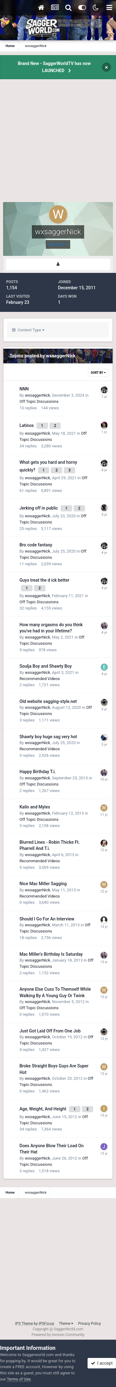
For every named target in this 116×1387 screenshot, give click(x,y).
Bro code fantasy (35, 544)
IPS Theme (24, 1323)
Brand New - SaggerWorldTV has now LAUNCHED (54, 67)
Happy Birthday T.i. (37, 771)
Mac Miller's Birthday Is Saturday (51, 954)
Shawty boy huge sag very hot (48, 736)
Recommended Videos (39, 678)
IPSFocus (46, 1323)
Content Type (28, 330)
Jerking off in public (39, 508)
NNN (24, 388)
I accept (102, 1363)
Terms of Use (19, 1379)
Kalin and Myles (34, 806)
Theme (66, 1323)
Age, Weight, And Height (43, 1108)
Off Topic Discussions (38, 401)
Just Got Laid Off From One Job (50, 1030)
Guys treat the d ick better (44, 580)
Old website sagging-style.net (48, 701)
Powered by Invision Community (58, 1335)
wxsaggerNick (37, 395)
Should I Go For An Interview (46, 918)
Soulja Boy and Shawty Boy (45, 666)
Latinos (27, 425)
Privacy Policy (89, 1323)
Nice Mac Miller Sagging (43, 883)
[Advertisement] (58, 144)
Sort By (98, 372)
